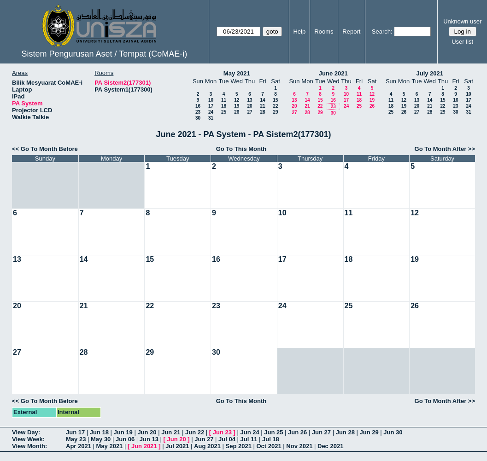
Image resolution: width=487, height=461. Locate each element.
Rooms (323, 31)
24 (210, 112)
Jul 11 (249, 439)
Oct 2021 (268, 446)
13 (249, 100)
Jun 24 (249, 432)
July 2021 (429, 73)
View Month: (29, 446)
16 (197, 106)
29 (275, 112)
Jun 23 (222, 432)
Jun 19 (123, 432)
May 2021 (236, 73)
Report (351, 31)
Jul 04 (226, 439)
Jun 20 (146, 432)
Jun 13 (149, 439)
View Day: (26, 432)
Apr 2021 (78, 446)
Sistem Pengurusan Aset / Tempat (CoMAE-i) (104, 53)
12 (236, 100)
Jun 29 (368, 432)
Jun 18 (99, 432)
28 (262, 112)
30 (197, 118)
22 (275, 106)
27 (249, 112)
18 (223, 106)
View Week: (28, 439)
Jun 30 (392, 432)
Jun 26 (297, 432)
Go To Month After (441, 148)
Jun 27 (321, 432)
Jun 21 (170, 432)
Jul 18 (270, 439)
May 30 (101, 439)
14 (262, 100)
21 (262, 106)
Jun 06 (125, 439)
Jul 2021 (177, 446)
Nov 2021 (299, 446)
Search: (382, 31)
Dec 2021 (330, 446)
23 (197, 112)
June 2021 (333, 73)
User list (462, 41)
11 (223, 100)
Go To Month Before (49, 148)
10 (210, 100)
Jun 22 (194, 432)
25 (223, 112)
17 (210, 106)
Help (299, 31)
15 (275, 100)
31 (210, 118)
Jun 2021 (144, 446)
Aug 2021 (207, 446)
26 (236, 112)
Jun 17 (75, 432)
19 (236, 106)
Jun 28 (345, 432)
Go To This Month (241, 148)
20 (249, 106)
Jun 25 (273, 432)
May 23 (76, 439)
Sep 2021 (239, 446)
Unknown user (462, 21)
